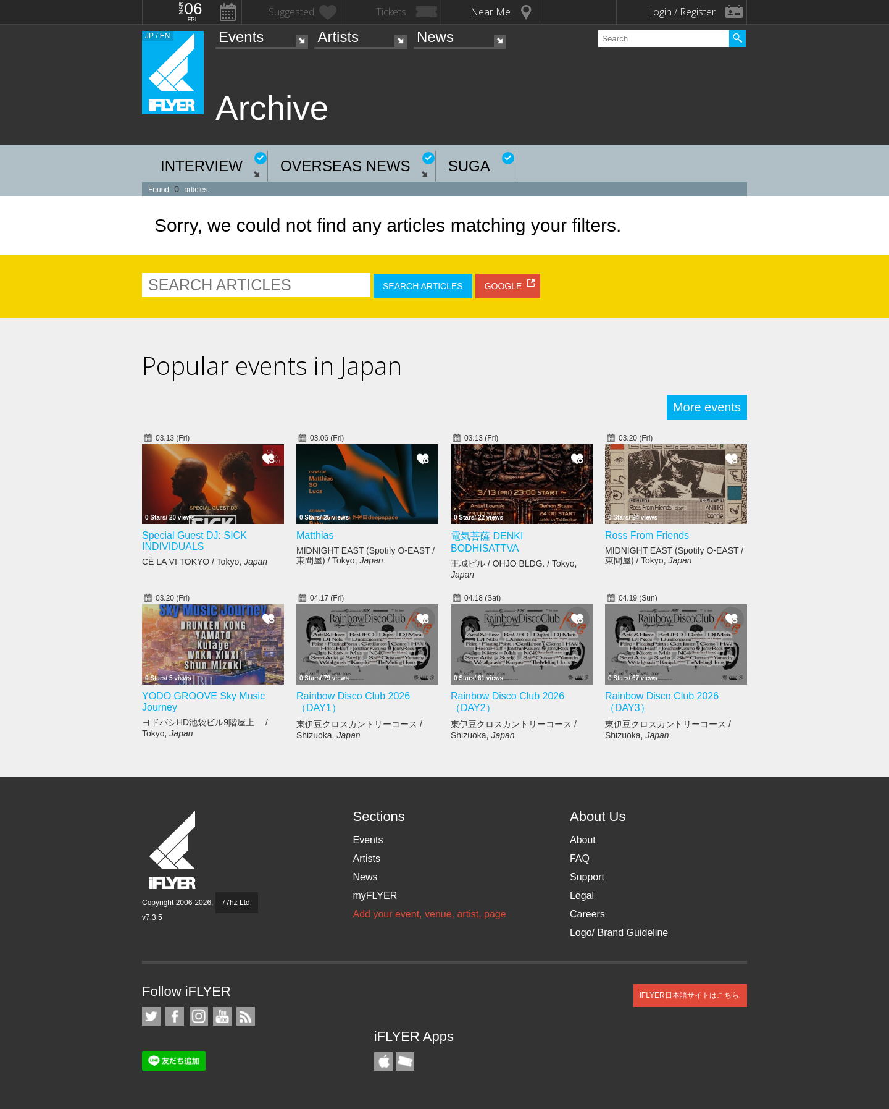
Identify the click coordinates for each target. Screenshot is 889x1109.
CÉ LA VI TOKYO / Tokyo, (204, 562)
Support (587, 877)
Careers (587, 914)
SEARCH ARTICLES (423, 286)
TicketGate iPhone (405, 1061)
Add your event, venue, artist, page (429, 914)
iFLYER (173, 850)
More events (707, 407)
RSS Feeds (245, 1016)
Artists (338, 36)
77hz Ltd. (237, 902)
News (435, 36)
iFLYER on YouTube (222, 1016)
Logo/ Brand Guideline (619, 932)
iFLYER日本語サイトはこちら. (690, 995)
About (583, 840)
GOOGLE (503, 286)
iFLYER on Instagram (199, 1016)
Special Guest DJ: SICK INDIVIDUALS (194, 541)
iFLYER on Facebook (174, 1016)
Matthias (314, 535)
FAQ (580, 858)
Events (241, 36)
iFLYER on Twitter (151, 1016)
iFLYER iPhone (383, 1061)
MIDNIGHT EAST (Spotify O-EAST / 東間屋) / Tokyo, (365, 555)
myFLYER (375, 895)
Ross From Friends (647, 535)
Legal (582, 895)
